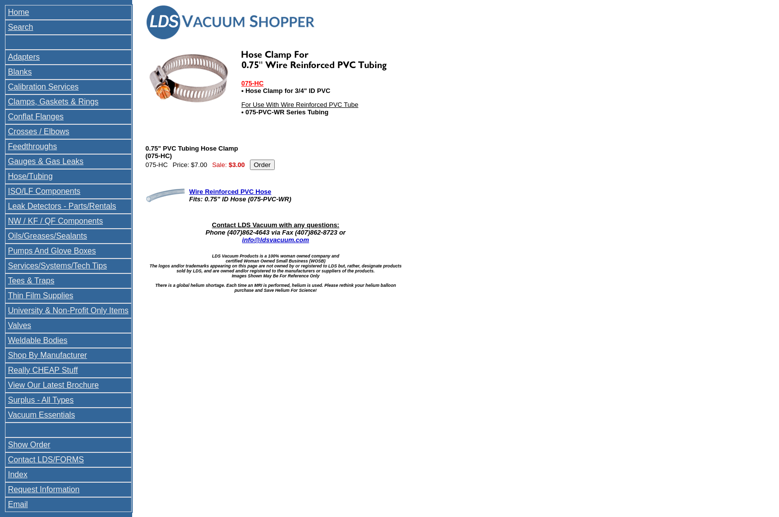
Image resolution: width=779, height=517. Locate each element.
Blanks (20, 72)
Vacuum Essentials (41, 415)
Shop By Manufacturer (47, 355)
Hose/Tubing (30, 176)
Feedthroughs (32, 146)
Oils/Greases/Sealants (47, 236)
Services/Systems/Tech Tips (57, 265)
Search (20, 27)
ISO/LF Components (44, 191)
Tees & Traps (31, 280)
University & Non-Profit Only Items (68, 310)
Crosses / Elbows (39, 131)
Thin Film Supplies (41, 295)
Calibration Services (43, 87)
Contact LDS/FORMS (46, 459)
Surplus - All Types (41, 400)
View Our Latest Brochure (53, 385)
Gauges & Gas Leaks (45, 161)
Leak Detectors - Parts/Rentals (62, 206)
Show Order (29, 444)
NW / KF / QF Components (55, 221)
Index (17, 474)
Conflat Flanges (36, 116)
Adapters (24, 57)
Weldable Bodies (38, 340)
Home (18, 12)
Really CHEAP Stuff (43, 370)
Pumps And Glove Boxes (52, 251)
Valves (19, 325)
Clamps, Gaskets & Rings (53, 101)
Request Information (43, 489)
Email (18, 504)
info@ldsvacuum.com (275, 240)
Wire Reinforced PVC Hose (230, 191)
